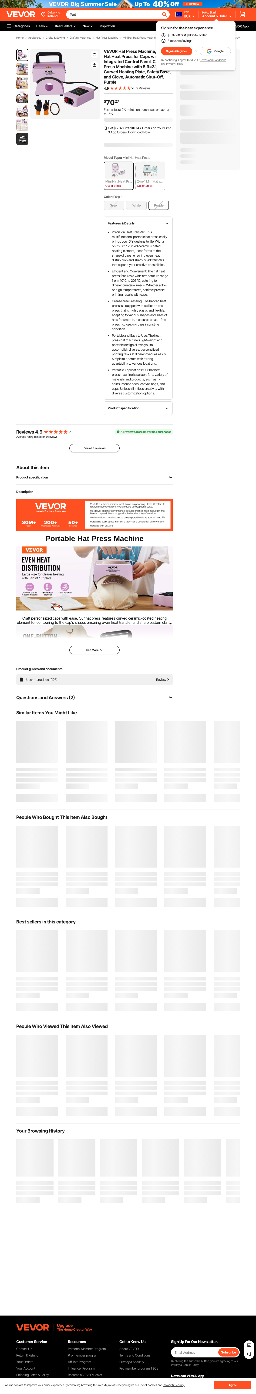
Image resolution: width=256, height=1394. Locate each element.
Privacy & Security (131, 1362)
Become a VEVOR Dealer (85, 1375)
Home (20, 37)
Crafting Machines (80, 37)
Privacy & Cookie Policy (185, 1365)
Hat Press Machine (107, 37)
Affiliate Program (79, 1362)
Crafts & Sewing (55, 37)
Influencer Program (81, 1368)
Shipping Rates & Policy (32, 1375)
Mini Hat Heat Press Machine (140, 37)
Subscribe (228, 1352)
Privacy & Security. (174, 1385)
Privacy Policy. (174, 63)
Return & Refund (27, 1355)
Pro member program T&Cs (138, 1368)
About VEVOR (129, 1349)
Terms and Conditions (213, 60)
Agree (233, 1385)
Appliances (34, 37)
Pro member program (83, 1355)
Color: (108, 197)
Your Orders (24, 1362)
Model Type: (113, 157)
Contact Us (24, 1349)
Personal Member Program (87, 1349)
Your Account (25, 1368)
